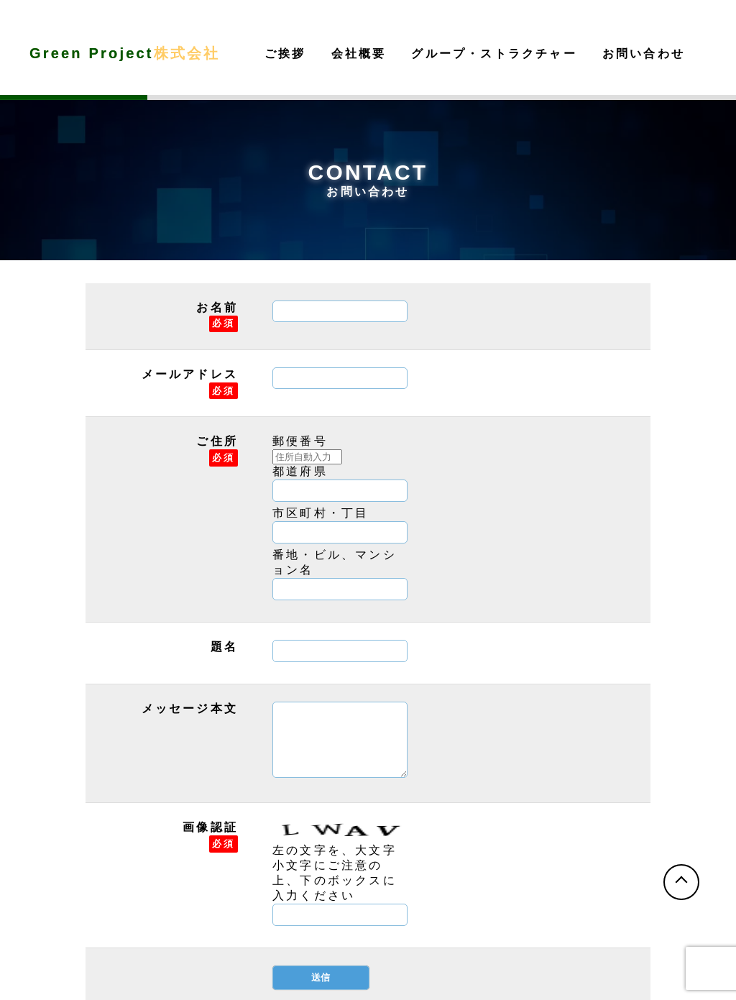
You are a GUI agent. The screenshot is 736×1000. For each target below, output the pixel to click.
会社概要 (359, 53)
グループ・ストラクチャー (493, 53)
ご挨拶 (285, 53)
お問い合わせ (643, 53)
